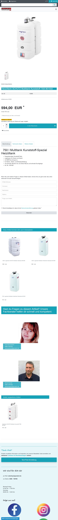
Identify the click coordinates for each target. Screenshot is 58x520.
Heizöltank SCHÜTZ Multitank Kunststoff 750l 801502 (11, 425)
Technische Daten (17, 144)
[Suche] (54, 4)
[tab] (6, 143)
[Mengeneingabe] (3, 125)
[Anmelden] (4, 1)
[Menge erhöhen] (6, 124)
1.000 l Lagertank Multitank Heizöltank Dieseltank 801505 (43, 260)
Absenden (29, 212)
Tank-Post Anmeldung (29, 460)
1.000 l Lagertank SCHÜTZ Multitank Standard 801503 (13, 260)
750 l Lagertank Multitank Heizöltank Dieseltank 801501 (13, 296)
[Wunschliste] (46, 1)
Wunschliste (5, 130)
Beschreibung (6, 144)
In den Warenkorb (42, 126)
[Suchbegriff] (26, 4)
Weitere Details (29, 144)
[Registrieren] (12, 1)
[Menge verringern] (6, 127)
